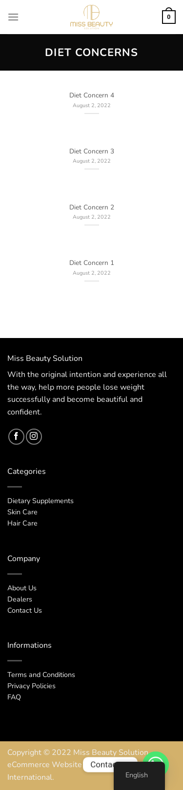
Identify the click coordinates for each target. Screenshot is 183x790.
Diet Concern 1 (91, 263)
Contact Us (24, 610)
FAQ (14, 697)
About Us (22, 588)
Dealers (19, 599)
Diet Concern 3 (91, 151)
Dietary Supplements (40, 501)
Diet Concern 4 (91, 95)
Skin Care (22, 512)
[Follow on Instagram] (34, 437)
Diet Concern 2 (91, 207)
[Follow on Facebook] (16, 437)
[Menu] (13, 17)
